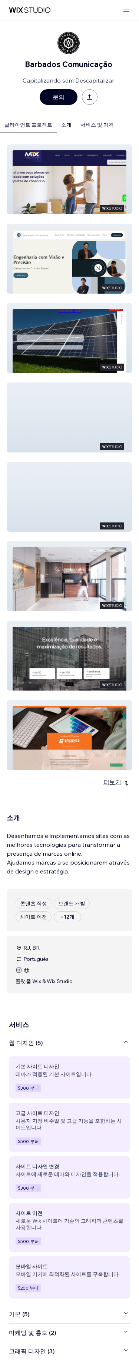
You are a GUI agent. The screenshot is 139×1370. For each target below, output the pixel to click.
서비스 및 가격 (97, 124)
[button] (69, 179)
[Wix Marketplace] (29, 10)
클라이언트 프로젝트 (28, 124)
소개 (66, 124)
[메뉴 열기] (126, 10)
